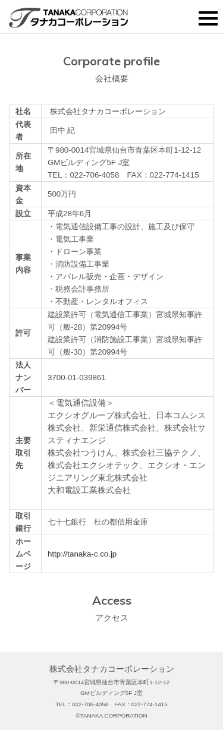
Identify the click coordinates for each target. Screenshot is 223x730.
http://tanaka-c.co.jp (82, 553)
